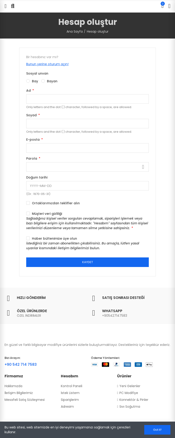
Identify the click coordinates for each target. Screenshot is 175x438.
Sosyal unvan (37, 73)
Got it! (157, 430)
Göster (143, 167)
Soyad (32, 115)
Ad (29, 90)
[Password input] (87, 167)
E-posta (33, 139)
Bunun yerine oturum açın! (47, 64)
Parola (32, 158)
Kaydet (87, 262)
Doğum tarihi (36, 177)
